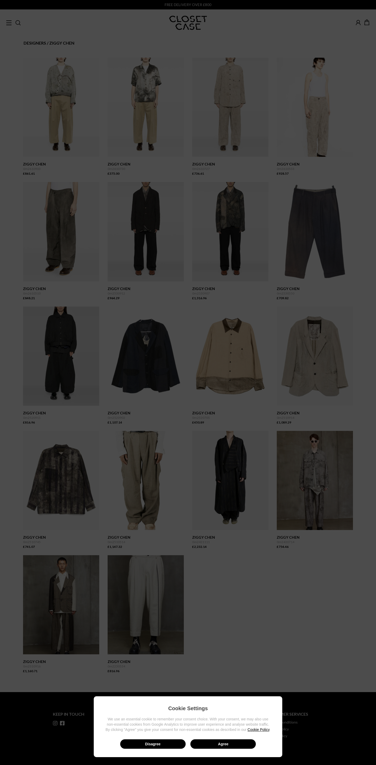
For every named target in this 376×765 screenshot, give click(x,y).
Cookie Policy (258, 729)
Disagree (153, 744)
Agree (223, 744)
